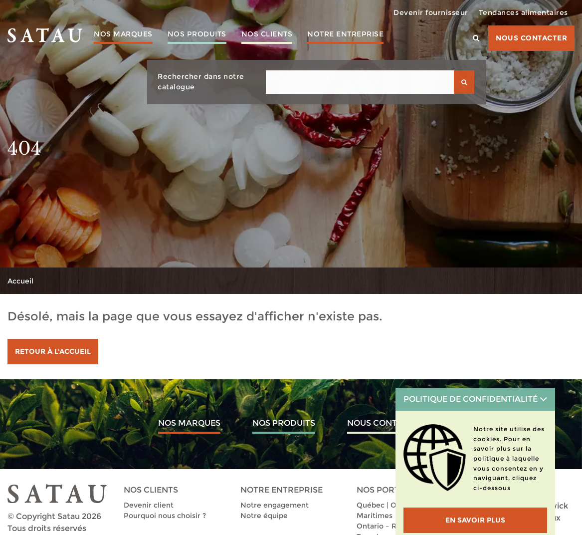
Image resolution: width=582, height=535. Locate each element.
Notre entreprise (345, 33)
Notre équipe (264, 515)
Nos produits (197, 33)
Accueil (20, 280)
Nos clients (267, 33)
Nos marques (123, 33)
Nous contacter (531, 37)
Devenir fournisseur (430, 12)
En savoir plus (475, 520)
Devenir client (149, 505)
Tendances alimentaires (523, 12)
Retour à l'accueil (53, 351)
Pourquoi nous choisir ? (165, 515)
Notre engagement (274, 505)
